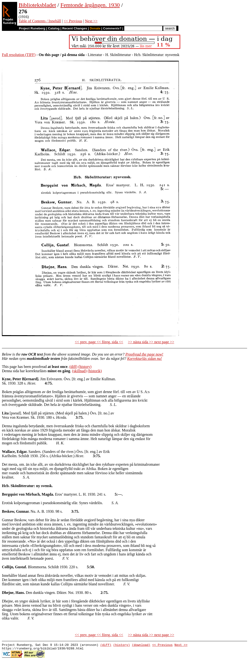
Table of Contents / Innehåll (40, 21)
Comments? (112, 28)
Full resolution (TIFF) (18, 55)
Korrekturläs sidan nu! (144, 359)
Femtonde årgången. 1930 (90, 5)
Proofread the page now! (144, 354)
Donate (95, 28)
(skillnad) (79, 371)
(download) (141, 645)
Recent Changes (74, 28)
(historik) (95, 371)
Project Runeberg (32, 28)
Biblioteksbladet (37, 5)
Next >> (91, 21)
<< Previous (73, 21)
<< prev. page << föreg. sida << (99, 342)
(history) (84, 367)
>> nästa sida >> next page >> (151, 342)
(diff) (73, 367)
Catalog (54, 28)
